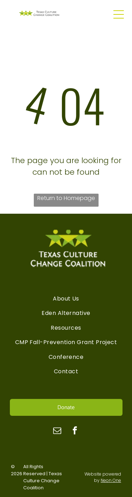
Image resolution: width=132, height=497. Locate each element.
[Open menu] (118, 14)
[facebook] (75, 431)
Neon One (111, 480)
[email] (57, 431)
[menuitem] (66, 298)
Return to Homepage (66, 198)
